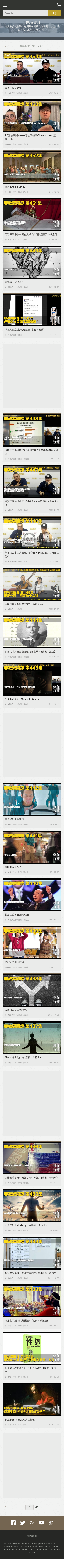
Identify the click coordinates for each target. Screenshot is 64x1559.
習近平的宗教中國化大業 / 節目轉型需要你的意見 (31, 234)
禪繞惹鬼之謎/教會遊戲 (17, 329)
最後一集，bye (13, 87)
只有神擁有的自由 (14, 1057)
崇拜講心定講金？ (14, 282)
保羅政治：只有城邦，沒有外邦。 (23, 1177)
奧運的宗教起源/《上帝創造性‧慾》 (23, 1368)
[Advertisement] (32, 375)
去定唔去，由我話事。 (17, 1009)
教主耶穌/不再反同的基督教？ (21, 1419)
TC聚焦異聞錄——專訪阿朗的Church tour (28, 135)
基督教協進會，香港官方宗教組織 (23, 1272)
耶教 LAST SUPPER (15, 186)
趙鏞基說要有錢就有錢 (17, 914)
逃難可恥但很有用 (14, 962)
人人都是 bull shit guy (17, 1225)
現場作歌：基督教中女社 (18, 604)
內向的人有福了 (13, 866)
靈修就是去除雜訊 (14, 819)
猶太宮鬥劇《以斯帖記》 (18, 1320)
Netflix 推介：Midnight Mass (22, 699)
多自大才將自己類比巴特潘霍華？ (23, 651)
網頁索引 (32, 1536)
